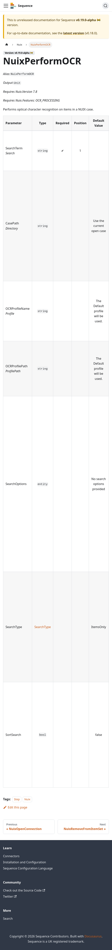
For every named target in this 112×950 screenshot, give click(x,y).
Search (8, 918)
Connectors (11, 856)
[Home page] (6, 45)
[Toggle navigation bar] (6, 6)
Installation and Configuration (24, 862)
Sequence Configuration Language (28, 868)
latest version (73, 33)
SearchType (42, 627)
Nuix (27, 799)
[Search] (105, 5)
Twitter (10, 896)
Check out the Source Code (24, 890)
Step (17, 799)
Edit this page (15, 807)
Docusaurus (93, 936)
